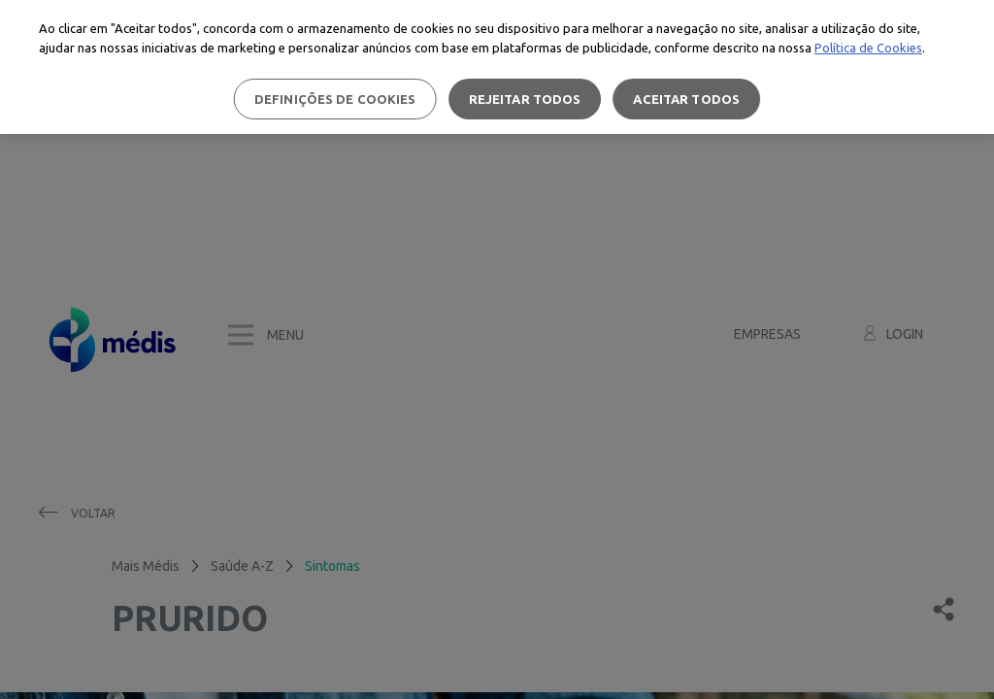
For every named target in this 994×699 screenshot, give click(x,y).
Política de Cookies (868, 47)
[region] (497, 67)
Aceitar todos (686, 99)
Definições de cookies (335, 99)
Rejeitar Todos (525, 99)
